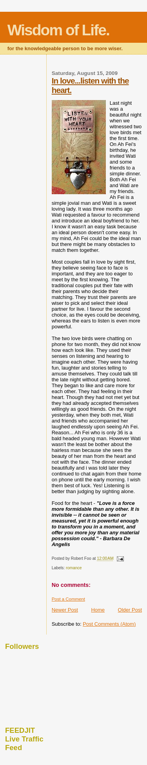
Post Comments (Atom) (109, 624)
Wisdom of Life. (58, 30)
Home (98, 610)
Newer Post (65, 610)
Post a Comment (68, 599)
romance (74, 568)
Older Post (130, 610)
